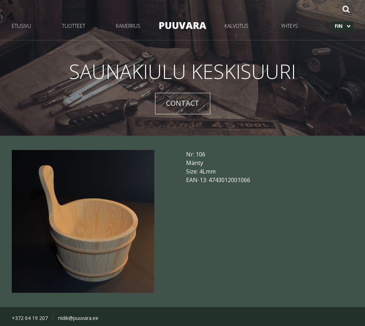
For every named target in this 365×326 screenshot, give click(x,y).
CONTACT (182, 103)
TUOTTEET (73, 25)
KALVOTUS (236, 25)
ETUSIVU (21, 25)
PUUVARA (182, 25)
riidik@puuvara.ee (78, 318)
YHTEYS (289, 25)
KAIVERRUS (128, 25)
